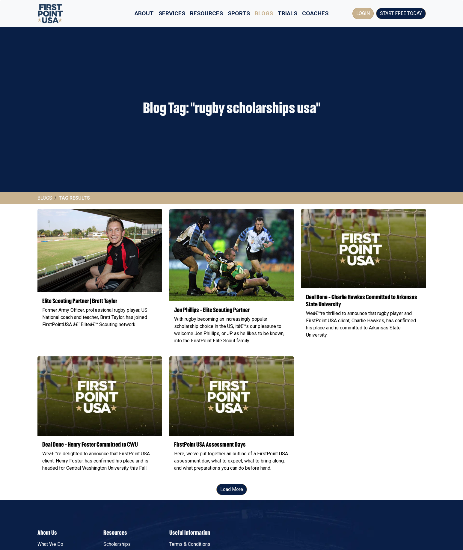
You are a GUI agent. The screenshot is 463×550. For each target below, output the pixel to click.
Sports (239, 13)
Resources (206, 13)
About (144, 13)
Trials (287, 13)
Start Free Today (401, 13)
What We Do (50, 544)
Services (172, 13)
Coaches (315, 13)
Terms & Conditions (189, 544)
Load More (231, 489)
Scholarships (117, 544)
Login (363, 13)
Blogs (264, 13)
